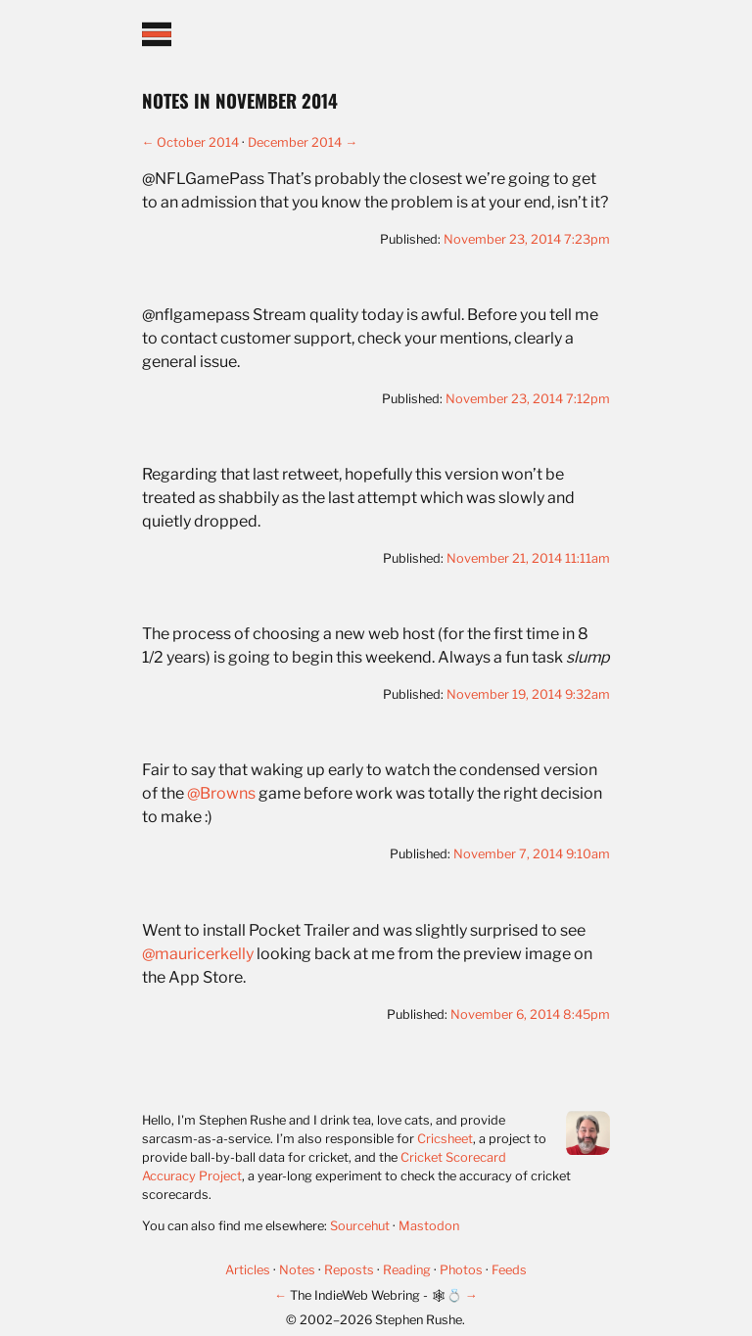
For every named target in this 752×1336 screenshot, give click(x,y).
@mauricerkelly (198, 953)
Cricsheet (445, 1138)
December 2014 (295, 142)
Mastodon (429, 1226)
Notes (298, 1270)
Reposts (350, 1270)
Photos (463, 1270)
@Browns (221, 793)
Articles (249, 1270)
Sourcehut (360, 1226)
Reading (408, 1270)
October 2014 (198, 142)
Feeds (509, 1270)
